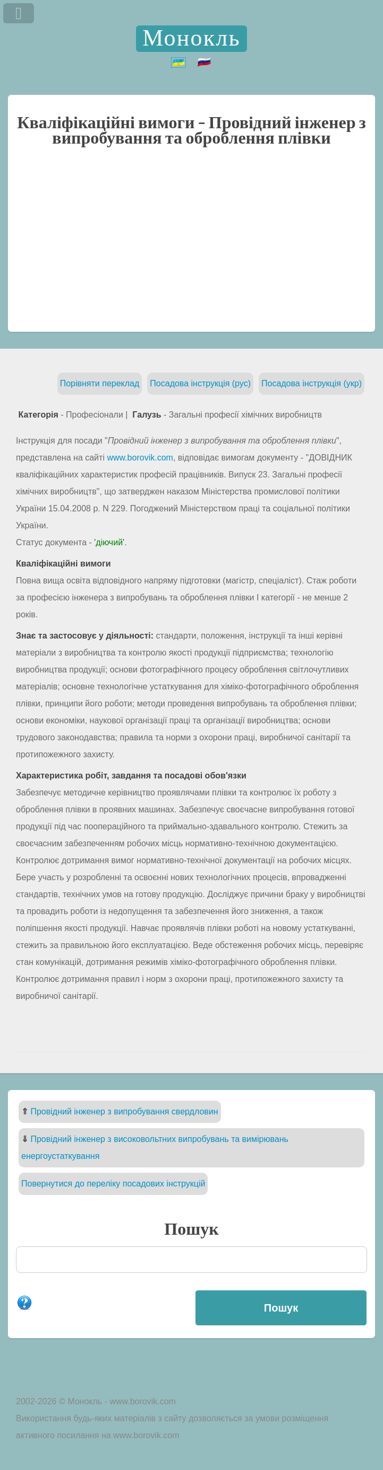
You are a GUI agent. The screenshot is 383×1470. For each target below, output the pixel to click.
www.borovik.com (140, 457)
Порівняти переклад (100, 383)
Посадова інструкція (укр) (311, 383)
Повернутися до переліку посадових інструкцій (113, 1183)
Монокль (191, 38)
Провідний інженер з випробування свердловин (124, 1111)
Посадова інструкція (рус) (200, 383)
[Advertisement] (191, 244)
